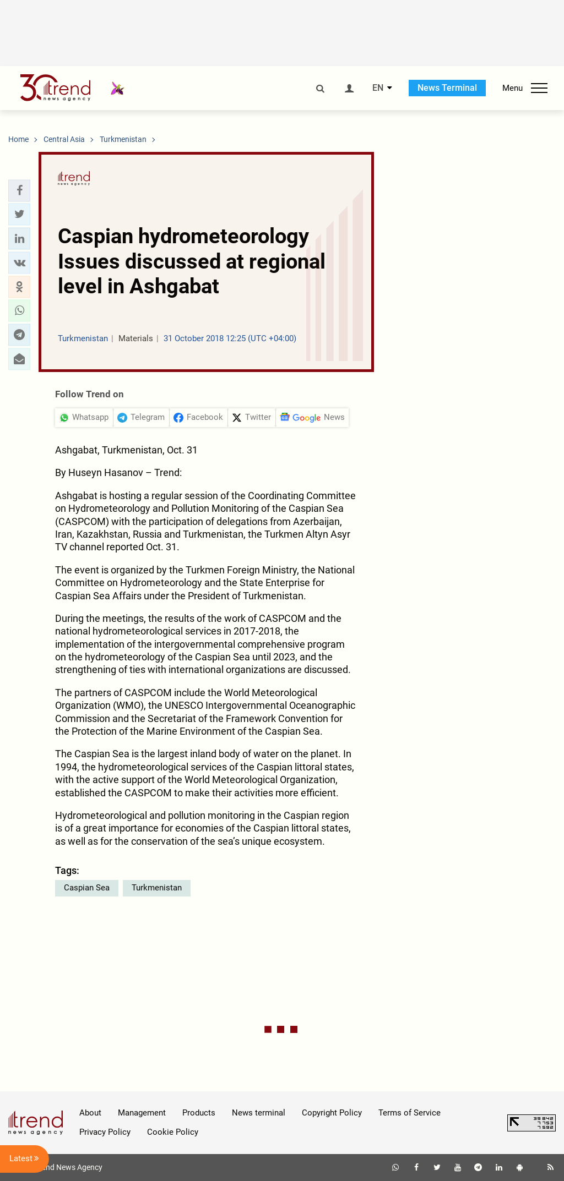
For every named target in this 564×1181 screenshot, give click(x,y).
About (90, 1113)
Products (198, 1113)
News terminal (258, 1113)
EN (377, 88)
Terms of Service (409, 1113)
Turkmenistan (157, 888)
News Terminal (447, 88)
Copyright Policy (332, 1113)
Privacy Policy (105, 1132)
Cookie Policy (172, 1132)
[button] (19, 190)
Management (142, 1113)
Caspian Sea (87, 888)
